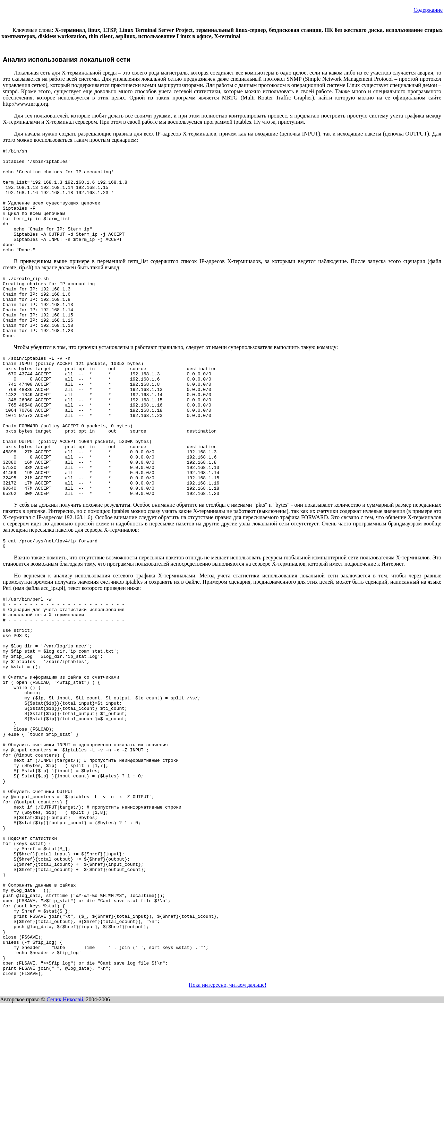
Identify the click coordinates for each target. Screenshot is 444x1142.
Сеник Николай (64, 1139)
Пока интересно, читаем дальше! (227, 1124)
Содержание (428, 10)
